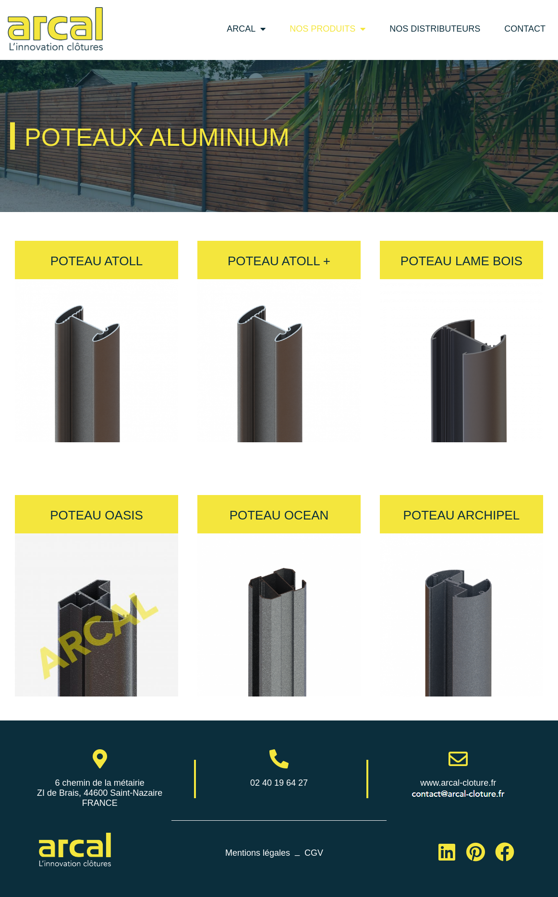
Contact (525, 29)
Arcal (246, 29)
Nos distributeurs (434, 29)
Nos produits (327, 29)
